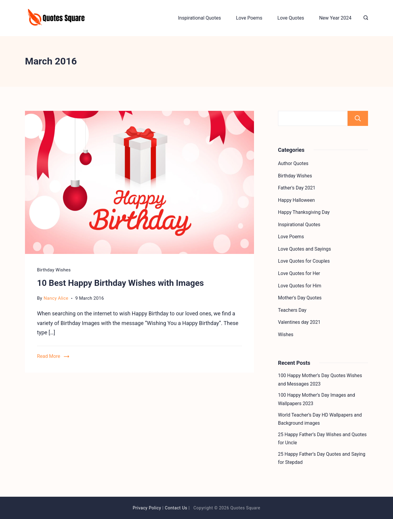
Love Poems (249, 18)
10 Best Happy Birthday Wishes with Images (120, 283)
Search (358, 118)
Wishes (285, 334)
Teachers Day (292, 310)
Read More (48, 356)
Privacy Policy (147, 507)
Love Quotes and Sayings (304, 249)
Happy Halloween (296, 200)
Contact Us (176, 507)
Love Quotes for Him (299, 286)
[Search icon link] (364, 18)
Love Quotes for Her (299, 273)
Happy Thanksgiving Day (304, 212)
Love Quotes (290, 18)
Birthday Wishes (54, 270)
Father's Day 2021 (296, 188)
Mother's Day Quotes (300, 298)
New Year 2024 (335, 18)
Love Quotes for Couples (304, 261)
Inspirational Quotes (199, 18)
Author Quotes (293, 163)
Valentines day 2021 (299, 322)
